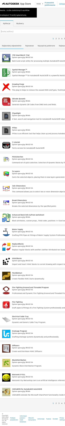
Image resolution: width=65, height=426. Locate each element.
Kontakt (55, 419)
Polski (40, 4)
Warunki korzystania (32, 419)
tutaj (24, 15)
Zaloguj (62, 4)
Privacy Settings (62, 419)
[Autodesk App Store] (16, 4)
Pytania (48, 419)
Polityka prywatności (14, 419)
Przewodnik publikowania (50, 3)
